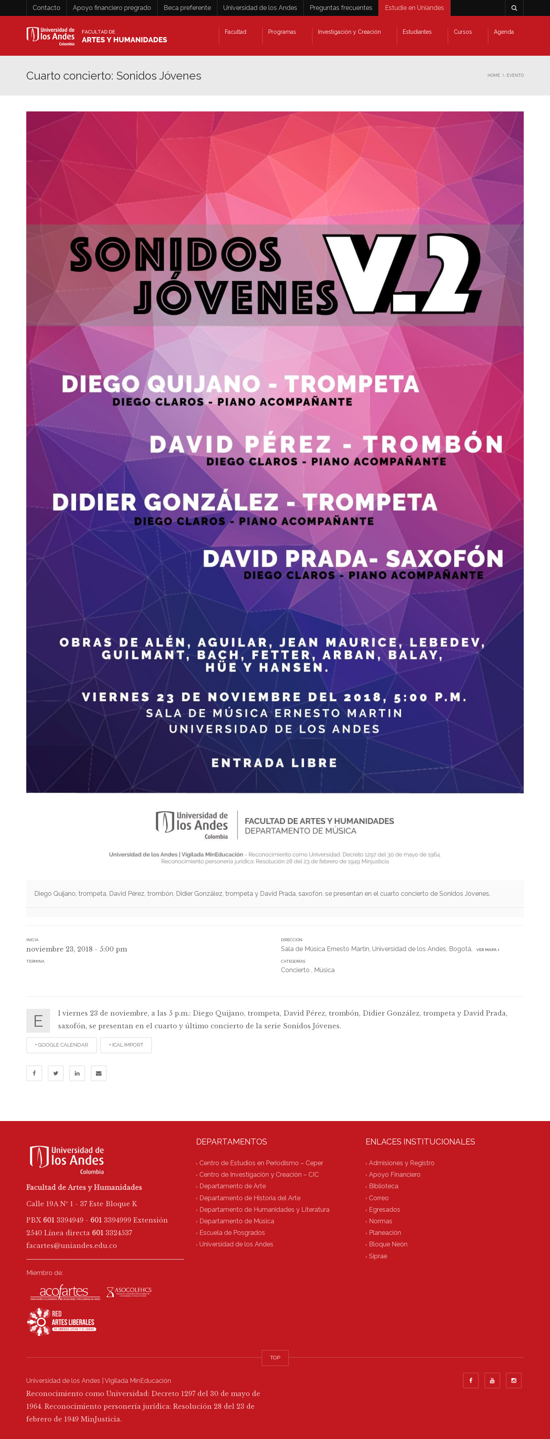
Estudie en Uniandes (414, 8)
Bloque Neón (388, 1244)
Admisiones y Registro (402, 1163)
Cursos (463, 32)
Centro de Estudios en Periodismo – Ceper (261, 1163)
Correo (379, 1198)
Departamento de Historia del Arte (249, 1198)
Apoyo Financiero (395, 1175)
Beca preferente (187, 8)
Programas (282, 32)
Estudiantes (417, 32)
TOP (275, 1358)
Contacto (46, 8)
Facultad (235, 32)
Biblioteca (383, 1186)
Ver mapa (486, 950)
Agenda (504, 32)
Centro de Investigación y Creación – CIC (259, 1175)
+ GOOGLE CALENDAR (61, 1045)
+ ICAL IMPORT (126, 1045)
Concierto (295, 970)
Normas (380, 1221)
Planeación (385, 1233)
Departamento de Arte (232, 1186)
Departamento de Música (236, 1221)
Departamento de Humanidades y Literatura (264, 1209)
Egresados (384, 1209)
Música (324, 970)
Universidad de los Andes (260, 8)
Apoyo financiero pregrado (112, 8)
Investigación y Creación (349, 32)
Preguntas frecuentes (341, 8)
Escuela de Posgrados (232, 1233)
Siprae (378, 1256)
